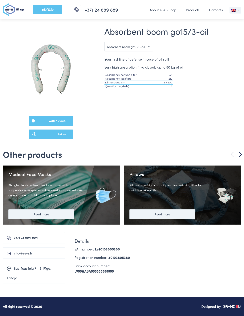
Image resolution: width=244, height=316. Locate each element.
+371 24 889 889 (26, 237)
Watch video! (57, 120)
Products (193, 9)
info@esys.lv (23, 253)
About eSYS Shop (163, 9)
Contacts (216, 9)
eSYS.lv (48, 9)
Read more (41, 214)
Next (240, 154)
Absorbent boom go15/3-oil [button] (126, 47)
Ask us (62, 134)
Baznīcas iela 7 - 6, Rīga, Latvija (29, 273)
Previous (232, 154)
